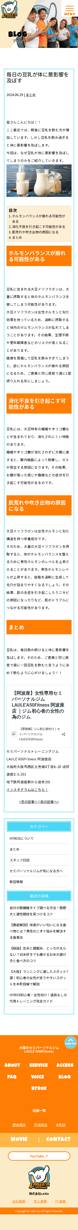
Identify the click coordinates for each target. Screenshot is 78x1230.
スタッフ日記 (20, 859)
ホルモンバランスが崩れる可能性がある (38, 218)
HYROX (39, 1089)
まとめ (31, 94)
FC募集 (60, 1201)
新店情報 (16, 881)
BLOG (64, 1077)
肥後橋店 (19, 1124)
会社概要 (18, 1201)
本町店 (61, 1124)
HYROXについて (22, 838)
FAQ (11, 1077)
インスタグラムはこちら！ (27, 789)
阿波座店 (40, 1124)
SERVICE (38, 1066)
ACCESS (65, 1066)
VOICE (37, 1077)
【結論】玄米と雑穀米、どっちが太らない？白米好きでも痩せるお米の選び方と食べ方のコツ (38, 954)
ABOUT (12, 1066)
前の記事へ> (49, 801)
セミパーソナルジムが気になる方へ (36, 870)
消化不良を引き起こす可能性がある (38, 226)
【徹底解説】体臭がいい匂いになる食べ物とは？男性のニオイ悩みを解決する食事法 (38, 931)
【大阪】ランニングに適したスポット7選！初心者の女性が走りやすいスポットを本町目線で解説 (39, 977)
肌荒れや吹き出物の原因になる (35, 231)
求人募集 (40, 1201)
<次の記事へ (28, 801)
